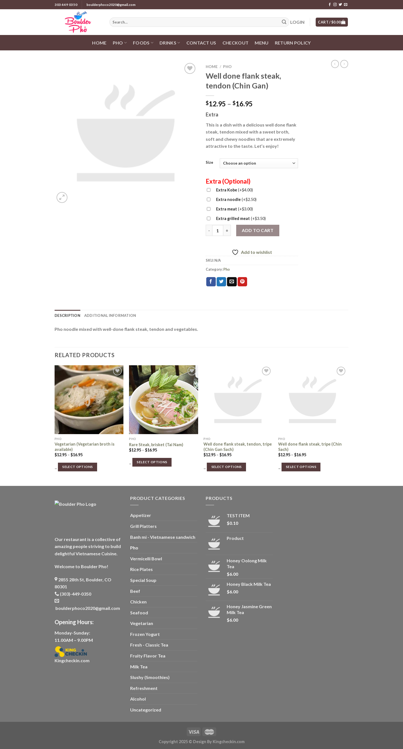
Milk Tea (138, 666)
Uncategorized (145, 709)
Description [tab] (67, 315)
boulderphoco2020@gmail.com (110, 5)
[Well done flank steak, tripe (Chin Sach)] (312, 399)
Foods (143, 43)
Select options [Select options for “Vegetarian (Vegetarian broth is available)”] (77, 467)
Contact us (201, 42)
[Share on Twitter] (221, 282)
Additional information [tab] (110, 315)
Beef (135, 591)
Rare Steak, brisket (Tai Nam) (156, 444)
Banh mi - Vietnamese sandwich (162, 537)
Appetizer (140, 515)
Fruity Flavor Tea (147, 655)
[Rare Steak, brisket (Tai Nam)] (163, 399)
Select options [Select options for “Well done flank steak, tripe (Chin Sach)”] (301, 467)
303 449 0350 (66, 5)
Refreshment (144, 688)
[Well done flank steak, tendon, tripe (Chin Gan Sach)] (238, 399)
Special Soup (143, 580)
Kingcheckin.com (72, 660)
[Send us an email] (345, 5)
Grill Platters (143, 526)
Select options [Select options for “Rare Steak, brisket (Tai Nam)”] (152, 462)
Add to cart (257, 230)
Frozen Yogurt (145, 634)
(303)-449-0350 (73, 593)
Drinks (170, 43)
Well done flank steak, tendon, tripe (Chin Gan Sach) (237, 447)
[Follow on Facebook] (329, 5)
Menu (261, 42)
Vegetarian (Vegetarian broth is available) (84, 447)
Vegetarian (141, 623)
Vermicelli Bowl (146, 558)
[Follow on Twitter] (340, 5)
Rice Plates (141, 569)
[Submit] (284, 22)
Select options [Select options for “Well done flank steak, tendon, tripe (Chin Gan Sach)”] (226, 467)
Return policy (293, 42)
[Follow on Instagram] (335, 5)
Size (209, 163)
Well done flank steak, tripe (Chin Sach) (310, 447)
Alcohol (138, 698)
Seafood (139, 612)
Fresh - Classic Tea (149, 644)
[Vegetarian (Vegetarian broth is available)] (89, 399)
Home (99, 42)
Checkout (235, 42)
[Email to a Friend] (231, 282)
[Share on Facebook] (211, 282)
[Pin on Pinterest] (242, 282)
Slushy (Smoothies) (150, 677)
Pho (120, 43)
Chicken (138, 601)
